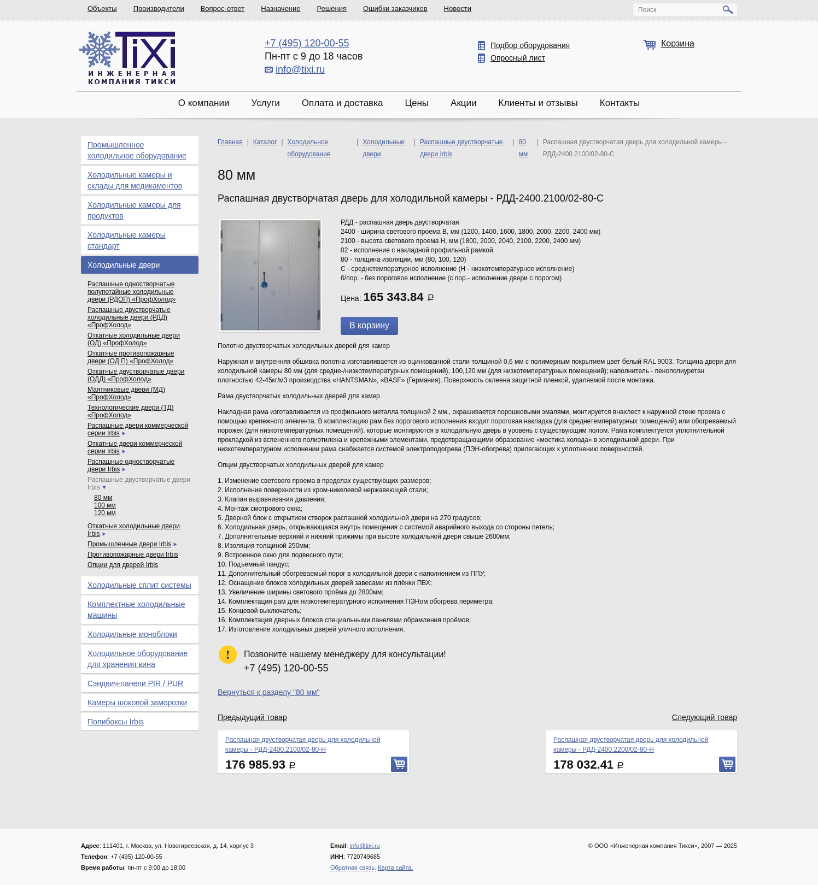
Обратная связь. (353, 867)
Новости (457, 8)
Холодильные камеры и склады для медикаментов (134, 180)
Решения (332, 8)
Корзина (677, 43)
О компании (204, 103)
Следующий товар (704, 717)
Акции (464, 103)
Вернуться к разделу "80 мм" (269, 692)
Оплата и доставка (342, 103)
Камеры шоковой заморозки (137, 702)
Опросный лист (517, 58)
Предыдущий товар (252, 717)
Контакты (620, 103)
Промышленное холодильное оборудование (136, 150)
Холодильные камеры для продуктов (134, 210)
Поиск (647, 10)
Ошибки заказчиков (395, 8)
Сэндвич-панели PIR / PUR (135, 683)
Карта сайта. (395, 867)
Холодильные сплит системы (139, 585)
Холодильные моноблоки (132, 634)
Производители (158, 8)
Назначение (280, 8)
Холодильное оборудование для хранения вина (137, 659)
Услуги (265, 103)
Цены (417, 103)
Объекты (102, 8)
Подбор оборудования (530, 45)
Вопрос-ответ (223, 8)
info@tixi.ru (300, 69)
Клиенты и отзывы (538, 103)
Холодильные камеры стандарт (126, 240)
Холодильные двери (123, 265)
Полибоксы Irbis (115, 721)
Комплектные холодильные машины (136, 610)
